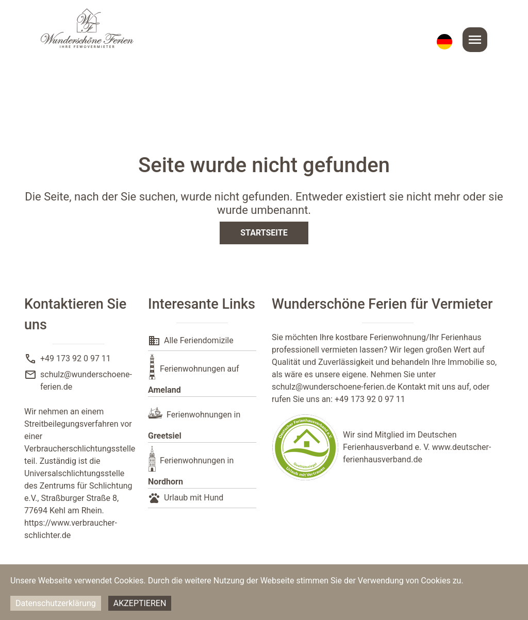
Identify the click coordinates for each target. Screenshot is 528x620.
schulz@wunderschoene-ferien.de (333, 387)
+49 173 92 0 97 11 (75, 358)
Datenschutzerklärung (55, 603)
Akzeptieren (140, 603)
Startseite (263, 233)
